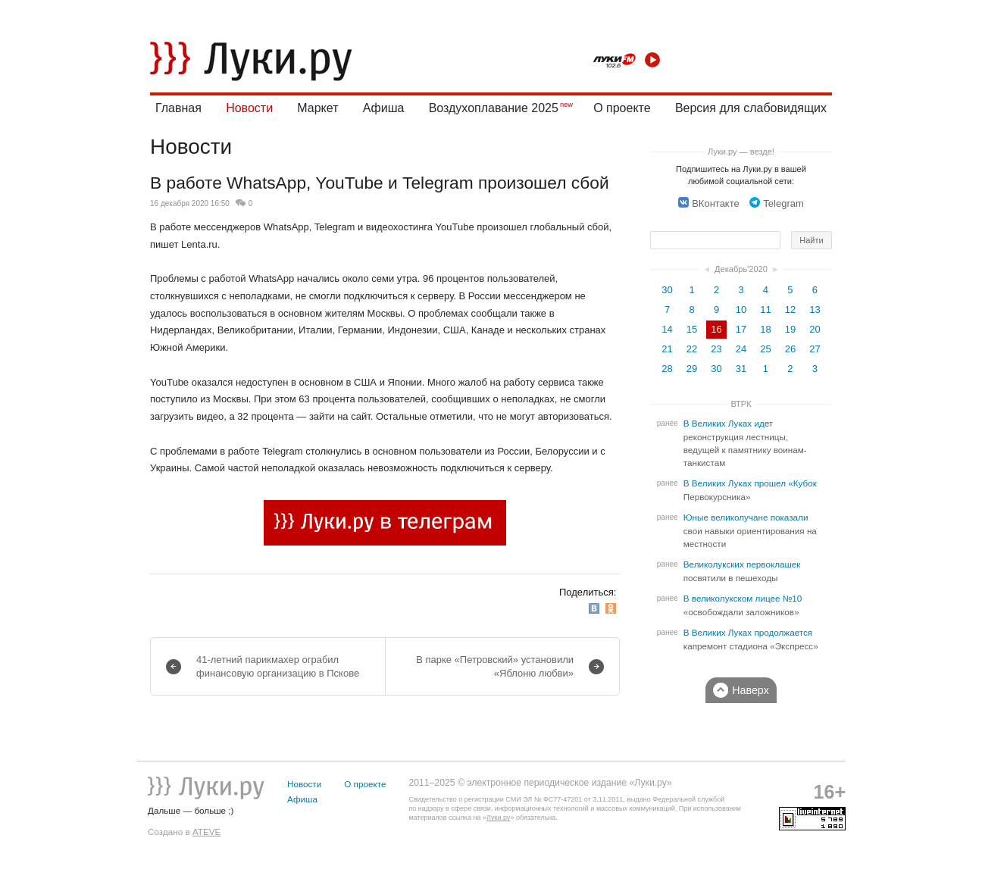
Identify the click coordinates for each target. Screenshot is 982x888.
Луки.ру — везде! (741, 151)
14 (666, 329)
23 (716, 349)
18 (765, 329)
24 (741, 349)
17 (741, 329)
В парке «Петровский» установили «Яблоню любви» (495, 666)
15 (691, 329)
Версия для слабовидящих (751, 108)
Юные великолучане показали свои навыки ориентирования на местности (750, 531)
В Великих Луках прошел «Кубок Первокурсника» (750, 490)
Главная (178, 108)
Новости (249, 108)
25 (765, 349)
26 (790, 349)
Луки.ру (498, 817)
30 (666, 289)
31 (741, 368)
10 (741, 309)
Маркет (317, 108)
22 (691, 349)
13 (814, 309)
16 (716, 329)
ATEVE (206, 831)
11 (765, 309)
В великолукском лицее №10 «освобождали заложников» (742, 605)
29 (691, 368)
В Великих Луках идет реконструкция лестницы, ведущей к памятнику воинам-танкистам (745, 443)
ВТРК (740, 403)
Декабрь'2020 (741, 269)
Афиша (384, 108)
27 (814, 349)
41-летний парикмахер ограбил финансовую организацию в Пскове (277, 666)
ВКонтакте (709, 203)
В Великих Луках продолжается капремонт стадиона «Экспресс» (750, 639)
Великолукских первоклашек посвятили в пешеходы (742, 571)
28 (666, 368)
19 (790, 329)
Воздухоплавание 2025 (493, 108)
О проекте (621, 108)
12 (790, 309)
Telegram (776, 203)
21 (666, 349)
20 (814, 329)
